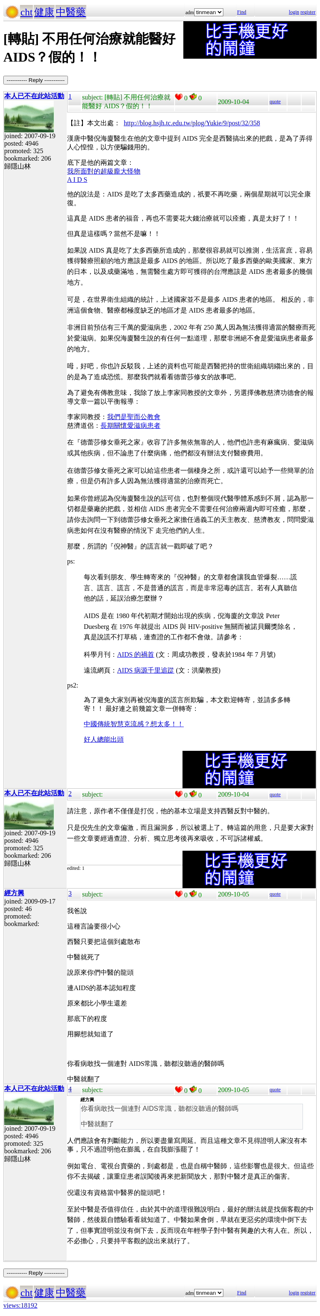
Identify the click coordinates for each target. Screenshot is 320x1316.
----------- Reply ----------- (36, 80)
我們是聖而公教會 (133, 416)
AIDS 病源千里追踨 (145, 670)
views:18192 (20, 1305)
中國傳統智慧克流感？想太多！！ (134, 724)
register (307, 12)
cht (26, 12)
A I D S (77, 179)
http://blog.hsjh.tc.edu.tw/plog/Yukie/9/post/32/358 (192, 123)
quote (275, 101)
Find (241, 12)
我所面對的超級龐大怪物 (103, 171)
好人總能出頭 (104, 739)
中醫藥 (71, 12)
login (294, 12)
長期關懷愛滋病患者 (130, 425)
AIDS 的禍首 (135, 654)
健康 (44, 12)
